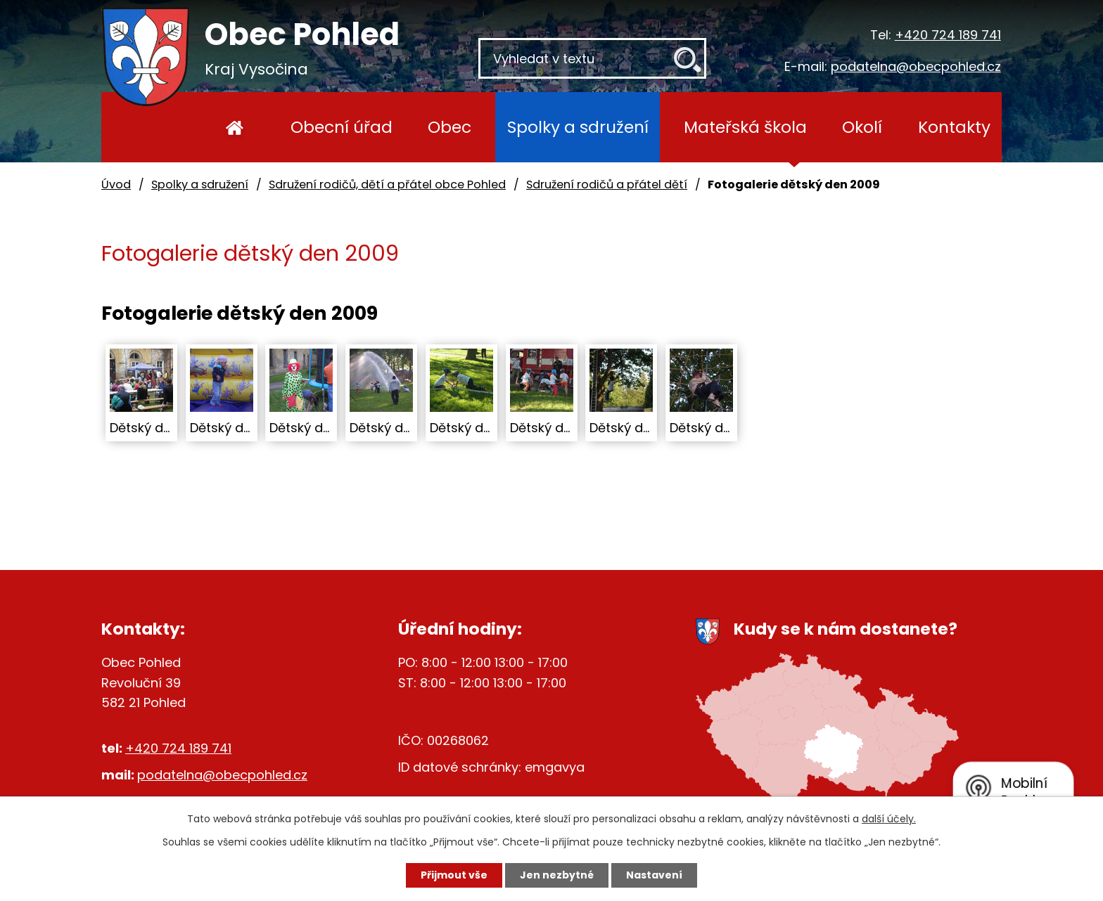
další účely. (889, 819)
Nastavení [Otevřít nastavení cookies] (654, 875)
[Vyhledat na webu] (592, 58)
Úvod (235, 127)
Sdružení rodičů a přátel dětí (606, 184)
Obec (449, 126)
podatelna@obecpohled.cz (916, 66)
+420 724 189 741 (948, 35)
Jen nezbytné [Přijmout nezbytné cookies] (557, 875)
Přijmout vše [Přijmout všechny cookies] (454, 875)
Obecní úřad (342, 126)
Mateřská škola (745, 126)
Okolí (862, 126)
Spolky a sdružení (578, 126)
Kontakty (954, 126)
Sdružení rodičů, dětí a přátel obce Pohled (387, 184)
